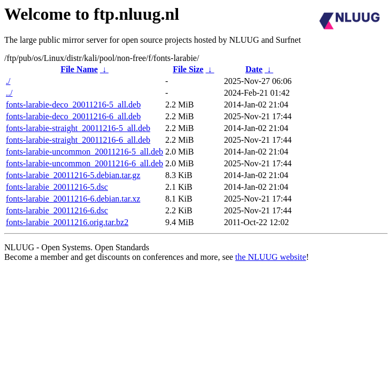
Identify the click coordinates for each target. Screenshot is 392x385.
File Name (79, 69)
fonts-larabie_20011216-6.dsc (57, 210)
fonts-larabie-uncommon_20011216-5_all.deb (84, 151)
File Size (188, 69)
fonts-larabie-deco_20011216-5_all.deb (73, 104)
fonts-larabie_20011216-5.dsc (57, 186)
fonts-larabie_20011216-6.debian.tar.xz (73, 198)
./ (8, 81)
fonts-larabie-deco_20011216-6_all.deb (73, 116)
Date (254, 69)
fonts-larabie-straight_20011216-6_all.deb (78, 139)
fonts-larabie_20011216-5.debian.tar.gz (73, 175)
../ (9, 92)
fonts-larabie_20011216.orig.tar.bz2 (67, 222)
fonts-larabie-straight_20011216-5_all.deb (78, 128)
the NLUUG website (270, 256)
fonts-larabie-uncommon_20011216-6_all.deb (84, 163)
